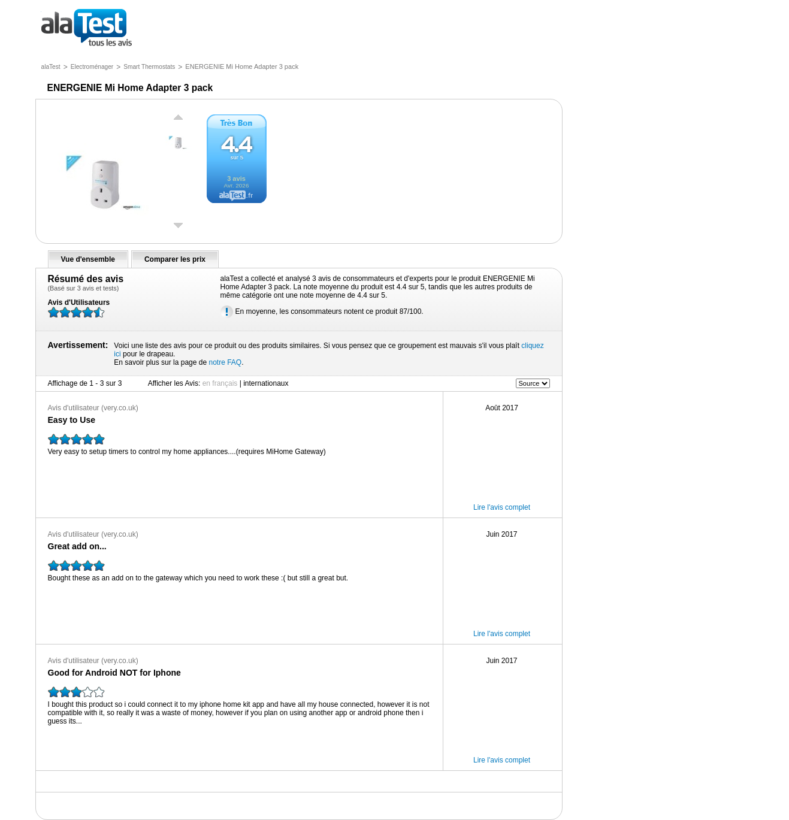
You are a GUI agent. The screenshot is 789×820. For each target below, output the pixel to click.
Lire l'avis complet (501, 507)
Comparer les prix (174, 259)
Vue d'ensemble (88, 259)
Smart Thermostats (149, 66)
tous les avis (86, 28)
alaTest (51, 66)
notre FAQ (224, 362)
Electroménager (92, 66)
